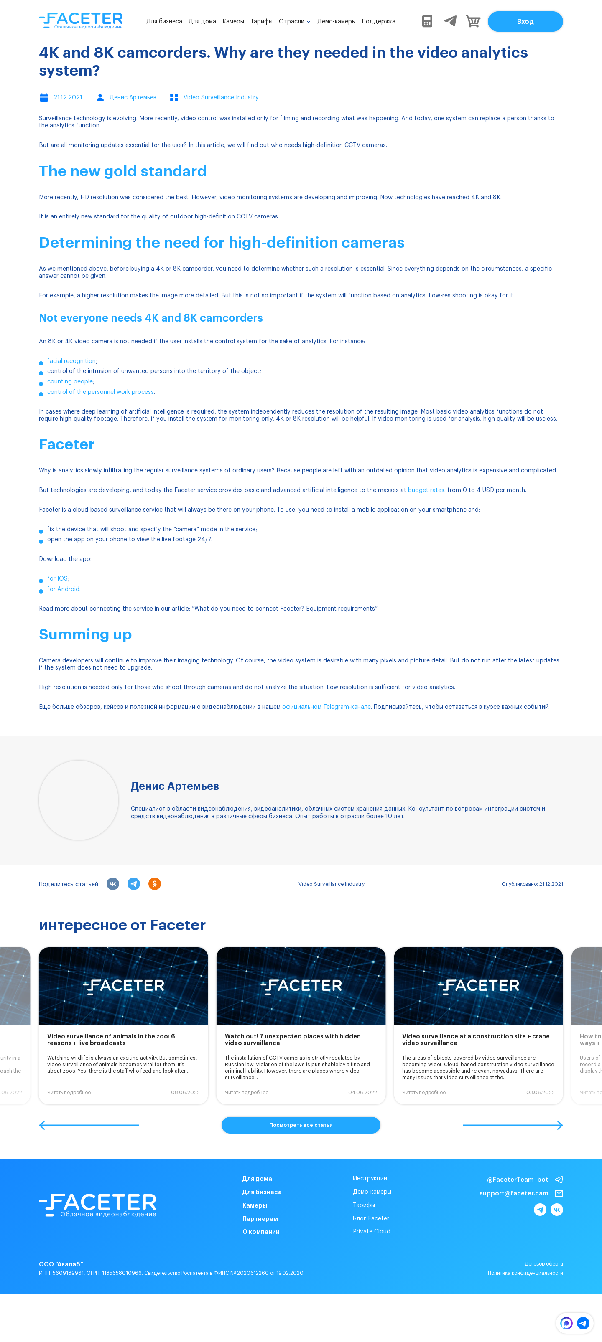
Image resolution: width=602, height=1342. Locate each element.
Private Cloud (355, 1232)
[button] (89, 1125)
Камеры (233, 22)
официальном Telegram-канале (326, 707)
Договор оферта (544, 1278)
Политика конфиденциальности (525, 1288)
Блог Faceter (354, 1219)
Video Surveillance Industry (331, 884)
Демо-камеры (336, 22)
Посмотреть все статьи (301, 1125)
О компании (244, 1232)
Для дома (202, 22)
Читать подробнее (69, 1092)
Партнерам (243, 1219)
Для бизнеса (164, 22)
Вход (525, 21)
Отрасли (291, 22)
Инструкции (353, 1179)
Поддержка (378, 22)
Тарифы (261, 22)
